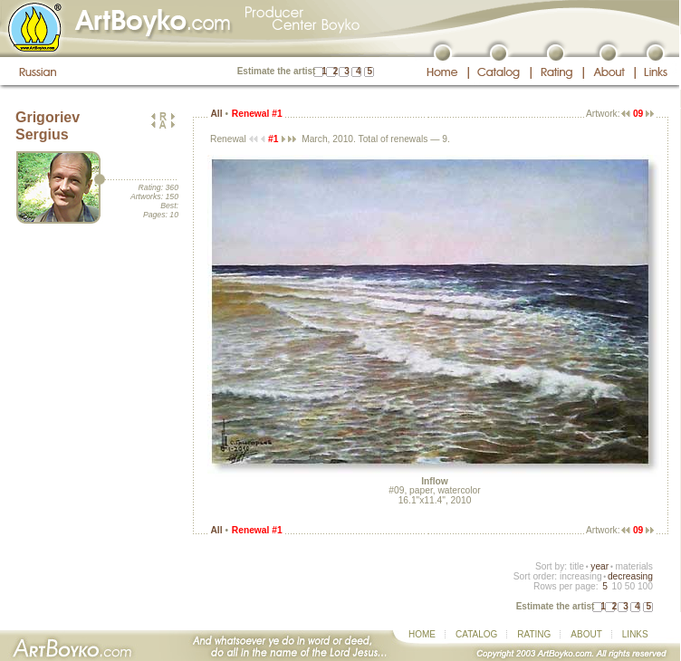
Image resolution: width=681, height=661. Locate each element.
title (577, 566)
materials (634, 566)
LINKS (635, 634)
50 (630, 586)
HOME (422, 634)
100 (645, 586)
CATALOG (476, 634)
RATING (534, 634)
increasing (581, 576)
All (216, 114)
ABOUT (586, 634)
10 (616, 586)
